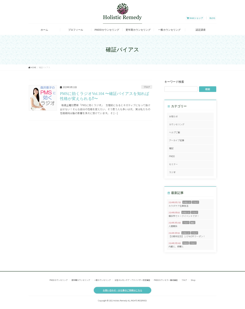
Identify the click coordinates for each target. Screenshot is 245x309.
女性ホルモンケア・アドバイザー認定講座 (132, 280)
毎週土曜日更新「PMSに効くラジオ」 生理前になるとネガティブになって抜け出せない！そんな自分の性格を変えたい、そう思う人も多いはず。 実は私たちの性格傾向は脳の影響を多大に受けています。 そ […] (105, 109)
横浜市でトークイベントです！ (184, 216)
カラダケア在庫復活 (178, 205)
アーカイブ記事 (176, 140)
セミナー (173, 164)
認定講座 (201, 29)
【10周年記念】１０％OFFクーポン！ (187, 236)
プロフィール (75, 29)
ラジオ (172, 172)
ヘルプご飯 (174, 132)
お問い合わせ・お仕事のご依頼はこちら (122, 290)
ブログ (146, 87)
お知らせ (173, 116)
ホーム (44, 29)
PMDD (172, 156)
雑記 (171, 148)
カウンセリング (176, 124)
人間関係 (173, 226)
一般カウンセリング (169, 29)
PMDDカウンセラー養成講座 (166, 280)
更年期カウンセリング (138, 29)
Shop (193, 280)
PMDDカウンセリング (107, 29)
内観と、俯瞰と (176, 246)
